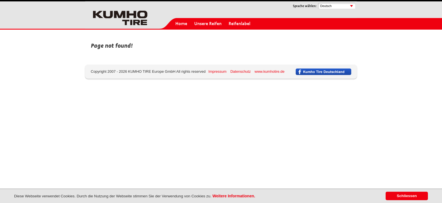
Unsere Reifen (208, 23)
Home (181, 23)
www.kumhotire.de (269, 71)
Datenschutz (240, 71)
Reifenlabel (239, 23)
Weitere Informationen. (234, 196)
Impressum (217, 71)
